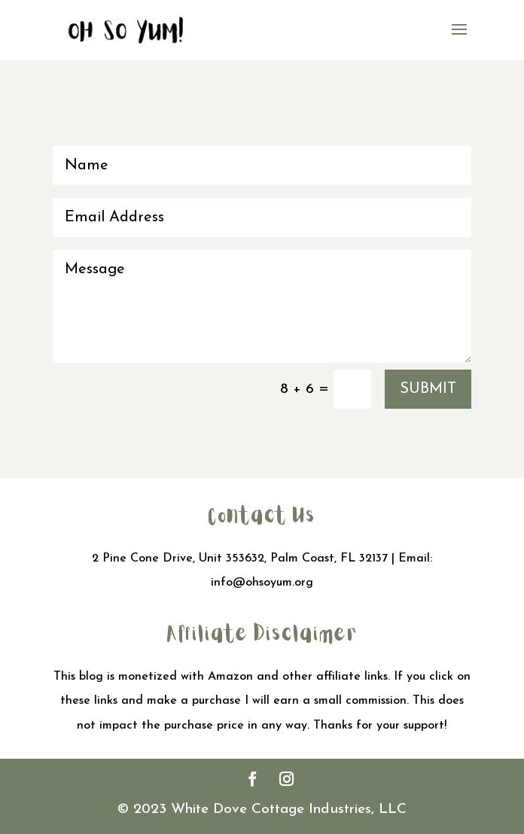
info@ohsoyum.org (262, 583)
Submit (428, 389)
